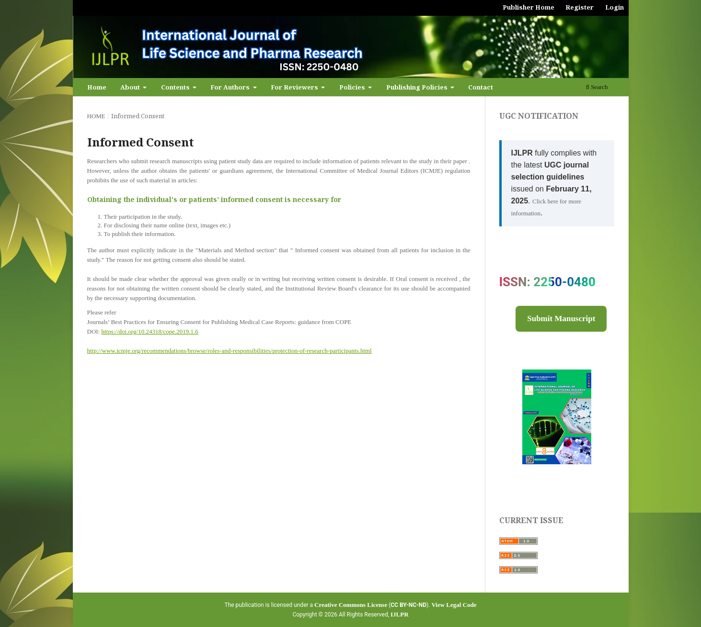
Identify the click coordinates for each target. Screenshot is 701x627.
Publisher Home (528, 7)
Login (614, 7)
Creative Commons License (350, 604)
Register (579, 7)
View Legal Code (453, 604)
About (130, 87)
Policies (353, 87)
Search (597, 86)
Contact (480, 87)
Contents (176, 87)
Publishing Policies (417, 87)
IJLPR (400, 614)
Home (96, 87)
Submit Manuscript (561, 318)
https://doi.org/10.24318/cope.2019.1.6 (149, 331)
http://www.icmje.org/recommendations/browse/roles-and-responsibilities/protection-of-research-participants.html (229, 350)
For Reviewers (295, 87)
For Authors (230, 87)
